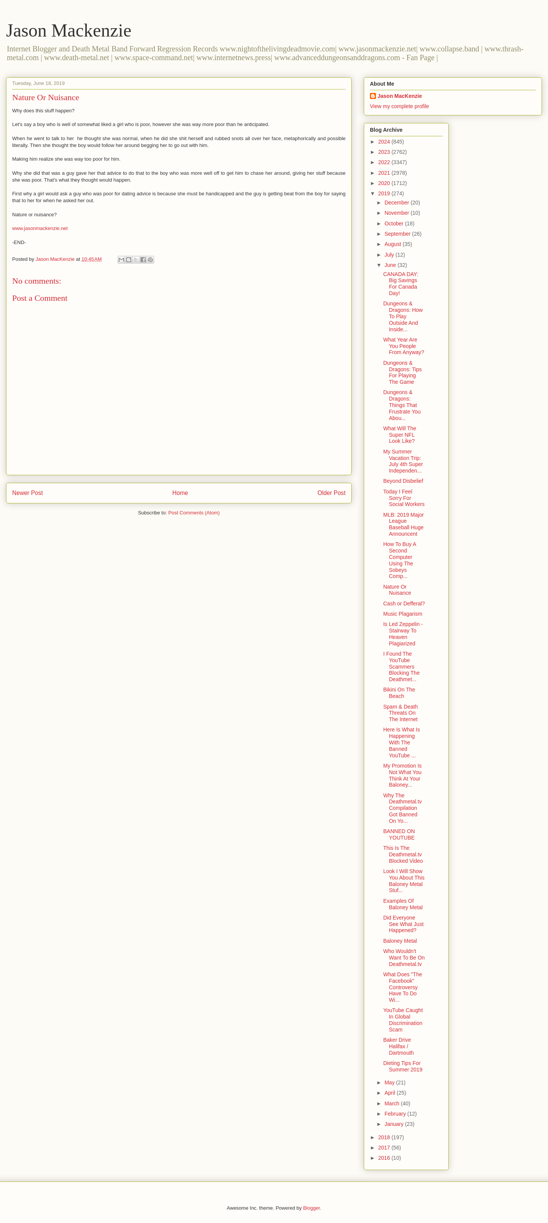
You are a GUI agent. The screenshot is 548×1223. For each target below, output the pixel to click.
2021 (385, 173)
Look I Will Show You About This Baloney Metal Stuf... (403, 880)
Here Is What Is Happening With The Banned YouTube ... (401, 742)
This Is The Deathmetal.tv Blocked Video (403, 854)
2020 (385, 183)
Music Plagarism (402, 614)
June (390, 265)
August (393, 244)
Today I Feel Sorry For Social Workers (404, 498)
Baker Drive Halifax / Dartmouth (398, 1046)
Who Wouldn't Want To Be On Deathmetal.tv (404, 957)
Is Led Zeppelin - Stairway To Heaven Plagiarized (403, 633)
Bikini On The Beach (399, 693)
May (390, 1082)
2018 (385, 1137)
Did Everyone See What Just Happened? (403, 924)
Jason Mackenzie (68, 30)
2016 (385, 1158)
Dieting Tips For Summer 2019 (402, 1066)
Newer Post (27, 493)
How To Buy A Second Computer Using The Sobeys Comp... (399, 560)
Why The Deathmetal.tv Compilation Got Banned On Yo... (402, 808)
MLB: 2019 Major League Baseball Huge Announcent (403, 524)
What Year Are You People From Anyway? (403, 346)
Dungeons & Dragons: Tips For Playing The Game (402, 372)
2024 (385, 142)
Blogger (311, 1208)
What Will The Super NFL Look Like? (399, 434)
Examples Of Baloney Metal (403, 904)
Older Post (331, 493)
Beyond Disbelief (403, 481)
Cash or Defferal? (404, 603)
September (398, 234)
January (394, 1124)
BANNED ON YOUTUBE (399, 834)
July (389, 255)
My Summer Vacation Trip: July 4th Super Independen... (403, 461)
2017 (385, 1148)
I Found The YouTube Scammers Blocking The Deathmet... (401, 666)
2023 (385, 152)
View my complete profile (399, 106)
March (392, 1103)
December (397, 203)
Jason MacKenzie (400, 96)
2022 (385, 162)
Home (180, 493)
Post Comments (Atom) (194, 513)
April (390, 1093)
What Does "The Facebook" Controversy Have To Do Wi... (402, 987)
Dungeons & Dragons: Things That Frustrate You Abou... (402, 405)
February (395, 1114)
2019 (385, 193)
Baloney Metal (400, 941)
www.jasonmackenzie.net (40, 228)
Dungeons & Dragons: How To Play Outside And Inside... (403, 316)
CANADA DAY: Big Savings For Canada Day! (400, 283)
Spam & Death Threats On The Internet (400, 713)
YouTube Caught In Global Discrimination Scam (403, 1019)
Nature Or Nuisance (397, 590)
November (397, 213)
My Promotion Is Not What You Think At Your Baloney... (402, 775)
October (394, 223)
